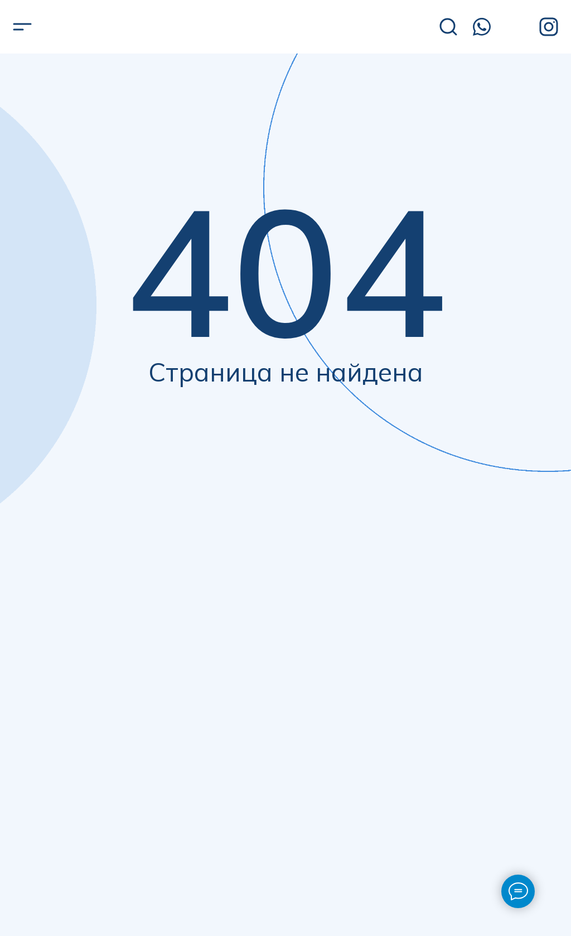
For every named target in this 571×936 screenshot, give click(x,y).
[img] (89, 27)
